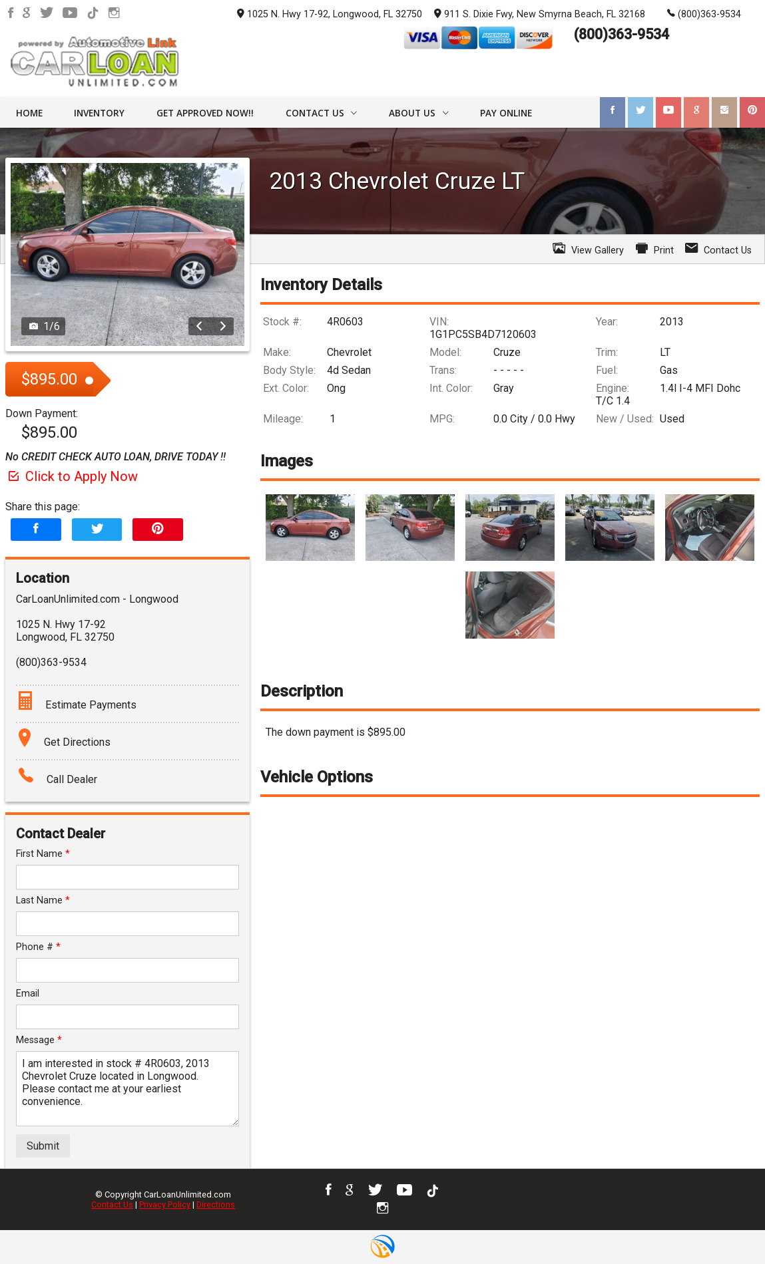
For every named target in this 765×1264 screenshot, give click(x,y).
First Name (43, 854)
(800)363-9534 (704, 13)
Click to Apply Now (71, 476)
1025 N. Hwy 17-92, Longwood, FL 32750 (329, 14)
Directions (215, 1204)
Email (27, 993)
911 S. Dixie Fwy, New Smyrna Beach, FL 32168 (539, 13)
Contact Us (112, 1204)
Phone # (38, 947)
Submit (43, 1146)
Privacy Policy (164, 1204)
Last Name (43, 900)
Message (39, 1040)
